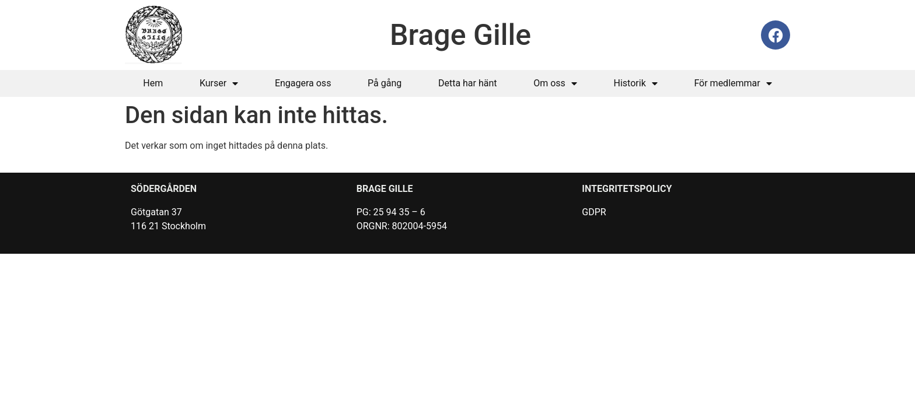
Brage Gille (460, 35)
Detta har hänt (467, 83)
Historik (636, 83)
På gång (384, 83)
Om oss (555, 83)
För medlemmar (732, 83)
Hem (153, 83)
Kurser (219, 83)
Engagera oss (303, 83)
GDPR (594, 212)
